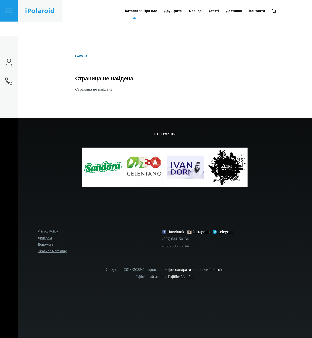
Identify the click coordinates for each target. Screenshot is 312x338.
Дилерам (45, 238)
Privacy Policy (48, 231)
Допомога (45, 244)
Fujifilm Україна (181, 277)
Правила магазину (52, 251)
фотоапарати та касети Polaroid (195, 269)
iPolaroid (39, 25)
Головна (81, 56)
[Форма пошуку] (274, 25)
